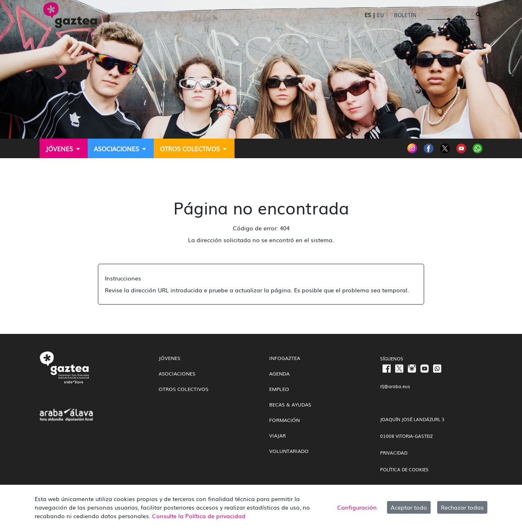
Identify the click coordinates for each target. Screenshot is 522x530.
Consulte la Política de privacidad (199, 516)
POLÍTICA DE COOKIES (404, 469)
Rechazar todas (462, 507)
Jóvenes (169, 358)
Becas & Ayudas (290, 404)
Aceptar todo (409, 507)
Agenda (279, 373)
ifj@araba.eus (395, 386)
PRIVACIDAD (393, 452)
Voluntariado (289, 451)
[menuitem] (64, 148)
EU (380, 15)
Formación (284, 420)
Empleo (279, 389)
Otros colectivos (183, 389)
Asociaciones (177, 373)
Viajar (277, 435)
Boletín (405, 15)
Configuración (357, 507)
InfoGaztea (284, 358)
